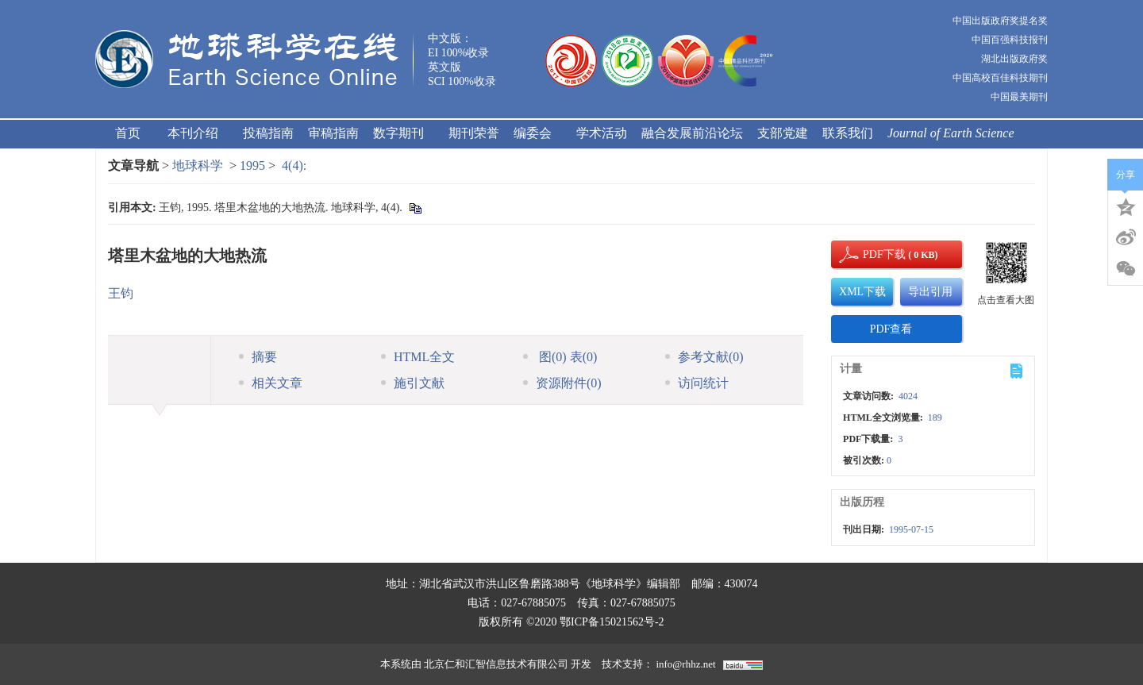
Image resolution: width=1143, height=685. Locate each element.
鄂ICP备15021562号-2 (612, 622)
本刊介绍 (198, 133)
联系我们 (847, 133)
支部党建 (782, 133)
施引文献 (412, 383)
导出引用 (930, 292)
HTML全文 (418, 357)
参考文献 (704, 357)
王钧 (120, 293)
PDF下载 (871, 254)
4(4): (296, 165)
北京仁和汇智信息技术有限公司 (496, 664)
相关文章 (270, 383)
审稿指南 (333, 133)
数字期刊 (403, 133)
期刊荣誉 (473, 133)
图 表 (560, 357)
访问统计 (697, 383)
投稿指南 (268, 133)
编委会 (538, 133)
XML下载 (862, 292)
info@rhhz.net (685, 664)
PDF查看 (891, 329)
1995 (252, 165)
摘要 (258, 357)
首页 (127, 133)
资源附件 (562, 383)
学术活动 (601, 133)
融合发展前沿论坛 (692, 133)
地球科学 (197, 165)
